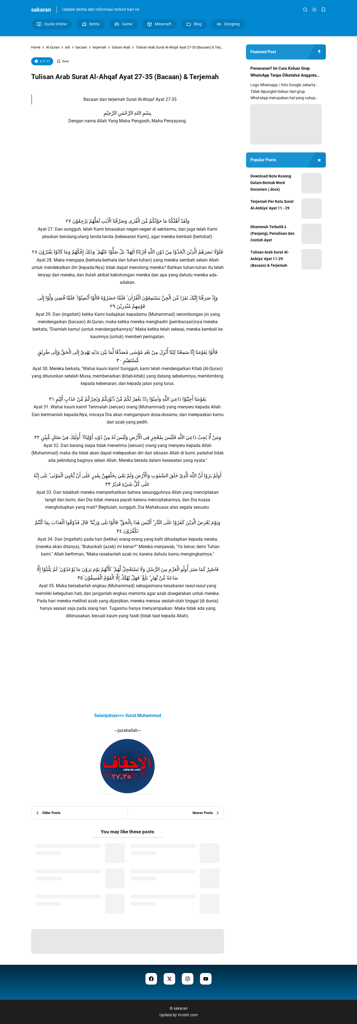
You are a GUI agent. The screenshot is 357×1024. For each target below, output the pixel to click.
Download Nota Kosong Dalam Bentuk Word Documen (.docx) (270, 183)
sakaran (41, 9)
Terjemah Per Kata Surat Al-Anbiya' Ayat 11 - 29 (272, 204)
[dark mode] (314, 9)
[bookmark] (323, 9)
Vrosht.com (188, 1015)
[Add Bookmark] (63, 61)
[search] (305, 9)
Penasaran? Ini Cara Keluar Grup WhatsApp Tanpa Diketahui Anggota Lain (283, 72)
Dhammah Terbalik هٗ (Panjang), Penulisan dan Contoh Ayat (272, 233)
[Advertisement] (127, 178)
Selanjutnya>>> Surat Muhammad (127, 715)
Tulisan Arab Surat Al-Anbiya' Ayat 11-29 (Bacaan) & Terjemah (269, 259)
